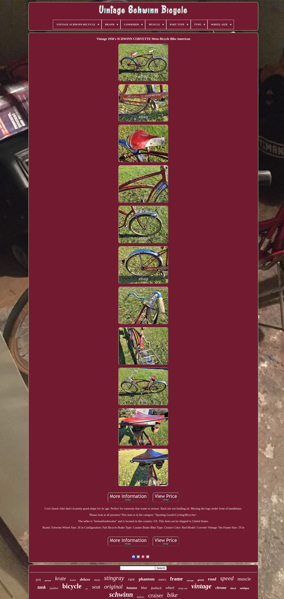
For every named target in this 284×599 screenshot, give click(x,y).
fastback (156, 588)
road (212, 578)
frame (176, 578)
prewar (48, 580)
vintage (201, 586)
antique (244, 588)
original (113, 586)
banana (132, 588)
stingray (114, 578)
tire (86, 589)
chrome (220, 588)
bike (172, 594)
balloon (140, 597)
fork (38, 579)
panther (54, 588)
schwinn (121, 594)
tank (41, 587)
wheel (169, 588)
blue (144, 588)
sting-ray (182, 588)
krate (60, 578)
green (201, 579)
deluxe (85, 579)
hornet (73, 580)
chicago (190, 580)
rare (131, 579)
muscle (244, 578)
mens (97, 579)
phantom (147, 579)
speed (227, 578)
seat (96, 587)
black (233, 588)
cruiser (155, 595)
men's (162, 579)
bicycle (71, 586)
